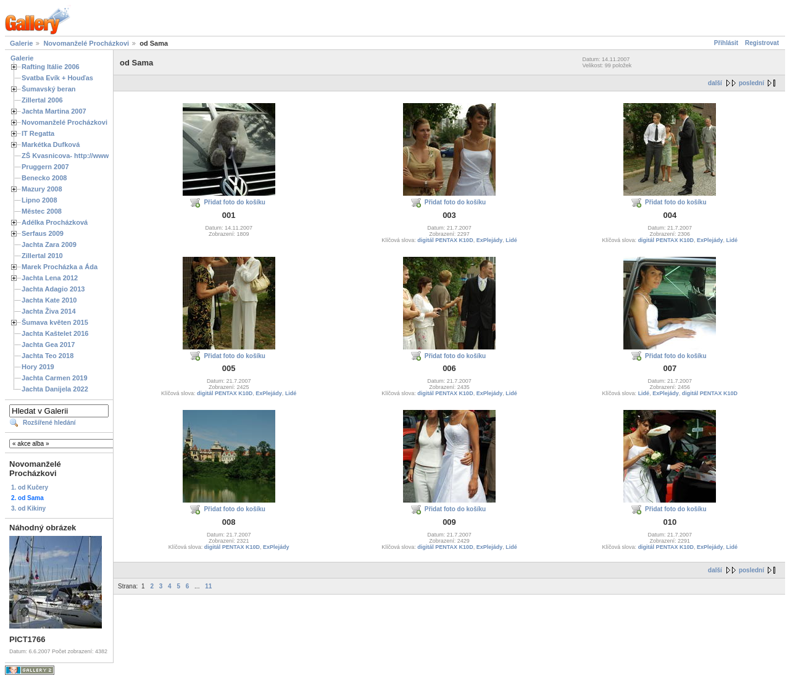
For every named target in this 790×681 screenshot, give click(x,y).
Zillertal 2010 (42, 255)
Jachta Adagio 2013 (53, 289)
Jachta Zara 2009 (49, 244)
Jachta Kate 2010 (49, 300)
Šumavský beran (49, 89)
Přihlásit (726, 43)
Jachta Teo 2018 (47, 355)
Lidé (511, 240)
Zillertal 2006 (42, 100)
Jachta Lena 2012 (50, 278)
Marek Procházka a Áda (60, 266)
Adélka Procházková (55, 222)
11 (208, 586)
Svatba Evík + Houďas (57, 77)
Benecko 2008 (44, 178)
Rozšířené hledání (49, 422)
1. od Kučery (29, 487)
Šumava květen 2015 (55, 322)
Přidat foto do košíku (234, 202)
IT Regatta (38, 133)
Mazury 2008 (42, 189)
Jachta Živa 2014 (49, 311)
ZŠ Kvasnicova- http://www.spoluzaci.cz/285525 (98, 155)
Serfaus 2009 (43, 233)
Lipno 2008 (39, 200)
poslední (751, 83)
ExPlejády (489, 240)
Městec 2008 (42, 211)
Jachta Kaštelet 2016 (55, 333)
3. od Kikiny (28, 508)
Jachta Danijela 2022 (55, 389)
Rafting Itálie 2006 (51, 66)
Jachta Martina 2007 (54, 111)
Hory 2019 (38, 366)
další (715, 83)
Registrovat (762, 43)
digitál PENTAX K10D (445, 240)
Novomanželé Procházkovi (86, 43)
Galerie (21, 43)
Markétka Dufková (51, 144)
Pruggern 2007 (45, 166)
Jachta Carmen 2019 (55, 378)
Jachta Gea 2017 (48, 344)
